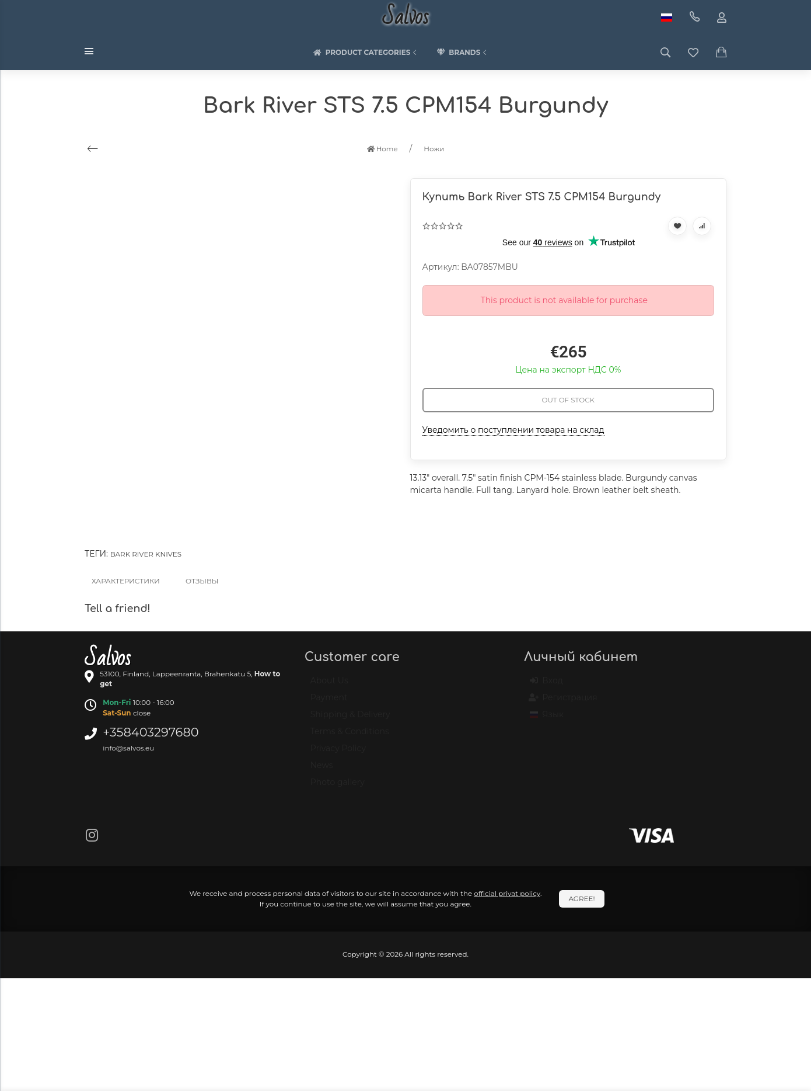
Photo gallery (337, 787)
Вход (546, 686)
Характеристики (126, 580)
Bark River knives (145, 554)
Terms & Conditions (349, 736)
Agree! (581, 898)
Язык (547, 719)
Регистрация (563, 702)
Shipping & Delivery (350, 719)
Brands (462, 52)
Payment (329, 702)
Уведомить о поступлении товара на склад (513, 430)
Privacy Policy (338, 753)
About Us (329, 685)
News (321, 770)
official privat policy (507, 893)
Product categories (366, 52)
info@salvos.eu (128, 747)
